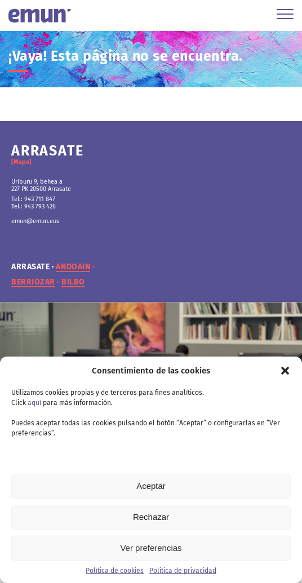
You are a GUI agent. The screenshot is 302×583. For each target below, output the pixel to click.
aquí (34, 403)
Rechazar (151, 517)
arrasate (30, 267)
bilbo (73, 282)
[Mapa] (21, 162)
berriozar (33, 282)
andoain (73, 267)
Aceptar (151, 486)
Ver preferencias (150, 548)
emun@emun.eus (35, 221)
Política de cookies (115, 571)
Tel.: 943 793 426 (33, 206)
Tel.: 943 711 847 (33, 199)
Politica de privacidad (182, 571)
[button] (285, 370)
